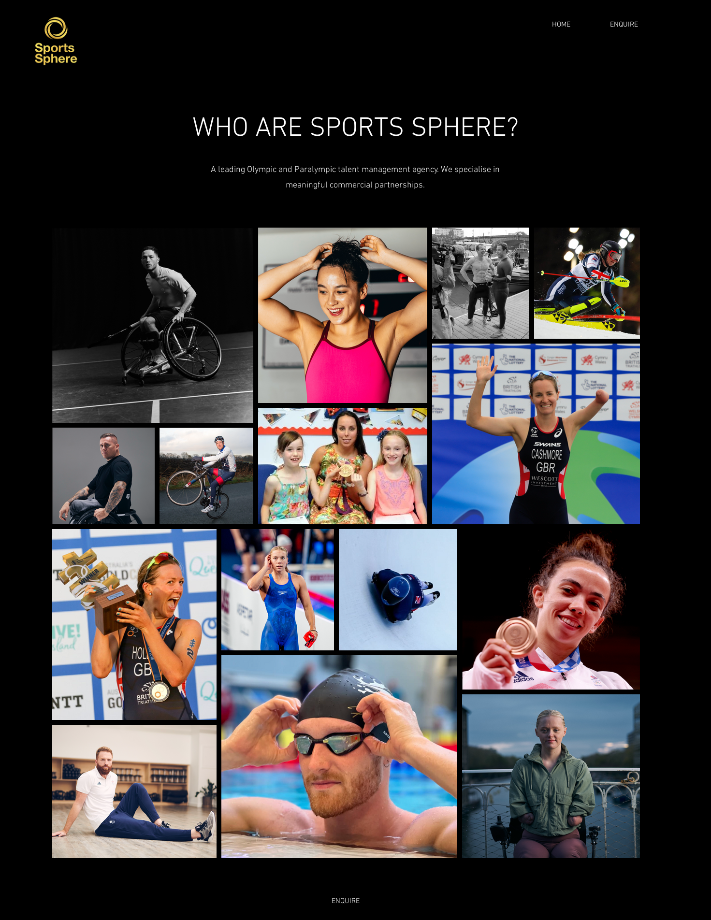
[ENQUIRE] (624, 24)
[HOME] (561, 24)
